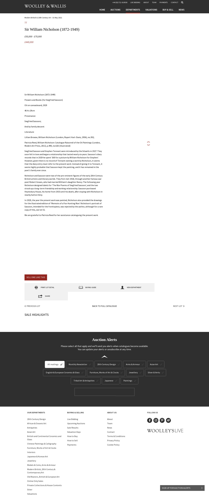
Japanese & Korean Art (37, 447)
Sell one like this (36, 277)
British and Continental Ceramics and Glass (44, 429)
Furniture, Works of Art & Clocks (104, 363)
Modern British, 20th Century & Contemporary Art (41, 462)
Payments (164, 2)
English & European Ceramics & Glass (63, 363)
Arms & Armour (133, 355)
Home (102, 9)
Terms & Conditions (116, 427)
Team (154, 2)
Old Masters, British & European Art (43, 468)
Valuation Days (74, 423)
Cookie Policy (113, 436)
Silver (29, 480)
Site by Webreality (127, 497)
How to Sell (72, 431)
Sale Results (72, 419)
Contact (174, 2)
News (181, 9)
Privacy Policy (113, 431)
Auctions (115, 9)
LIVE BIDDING (135, 2)
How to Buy (72, 427)
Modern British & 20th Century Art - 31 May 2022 (43, 17)
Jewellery (133, 363)
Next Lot (177, 297)
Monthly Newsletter (78, 355)
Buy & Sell (168, 9)
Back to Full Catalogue (104, 297)
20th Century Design (106, 355)
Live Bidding (72, 410)
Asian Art (154, 355)
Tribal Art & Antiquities (84, 372)
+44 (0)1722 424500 (119, 2)
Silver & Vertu (154, 363)
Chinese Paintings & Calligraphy (41, 435)
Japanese (109, 372)
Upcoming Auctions (76, 414)
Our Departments (36, 403)
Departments (133, 9)
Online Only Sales (35, 472)
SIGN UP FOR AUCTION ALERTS (182, 487)
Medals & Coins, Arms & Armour (41, 456)
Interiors (31, 443)
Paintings (127, 372)
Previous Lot (33, 297)
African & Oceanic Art (36, 414)
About (146, 2)
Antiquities (32, 419)
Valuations (151, 9)
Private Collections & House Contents (44, 476)
